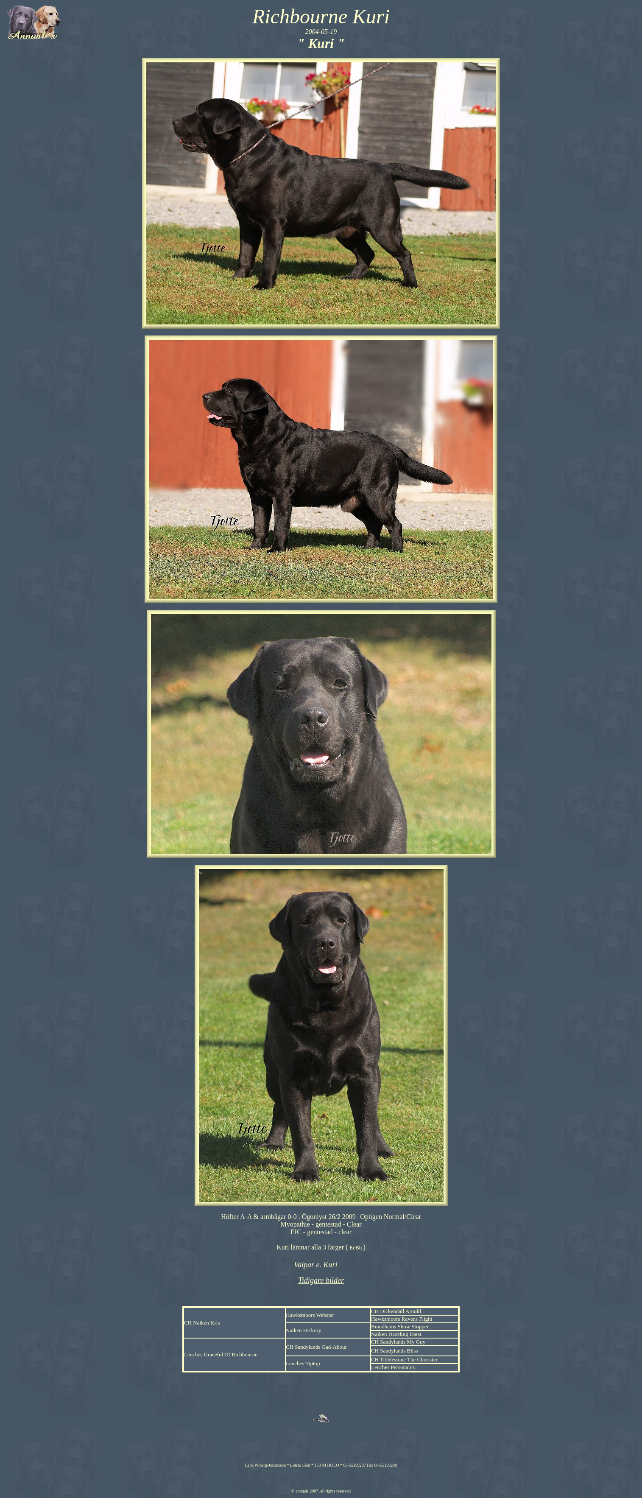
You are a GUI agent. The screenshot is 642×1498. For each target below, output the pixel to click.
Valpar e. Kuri (316, 1264)
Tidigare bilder (321, 1280)
